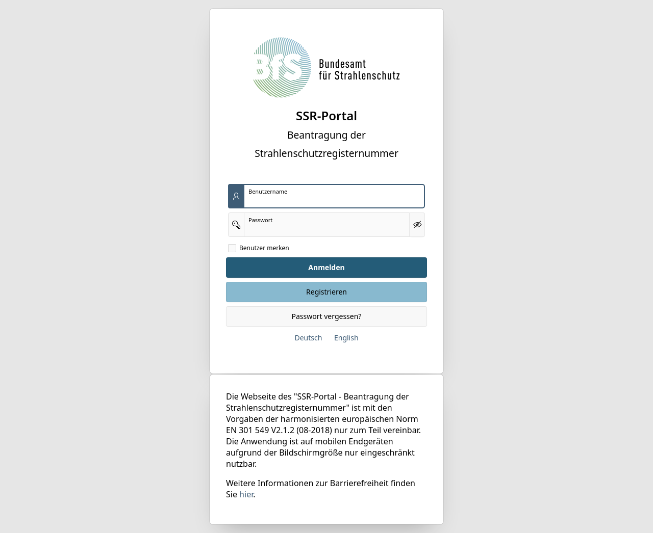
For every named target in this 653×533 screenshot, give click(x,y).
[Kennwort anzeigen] (417, 224)
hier (246, 494)
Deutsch (308, 337)
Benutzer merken (264, 248)
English (346, 337)
